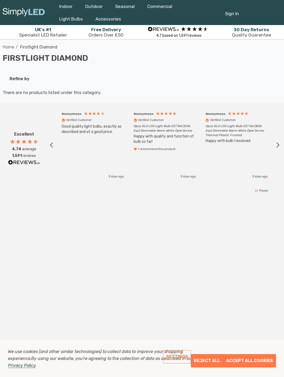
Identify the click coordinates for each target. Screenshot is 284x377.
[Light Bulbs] (71, 20)
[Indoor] (66, 8)
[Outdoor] (94, 8)
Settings (177, 356)
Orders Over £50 (106, 32)
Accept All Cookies (249, 360)
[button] (51, 143)
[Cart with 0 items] (261, 11)
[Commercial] (159, 8)
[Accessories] (108, 20)
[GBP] (274, 13)
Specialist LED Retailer (43, 32)
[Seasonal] (125, 8)
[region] (164, 144)
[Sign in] (232, 11)
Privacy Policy (21, 365)
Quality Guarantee (251, 32)
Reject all (207, 360)
